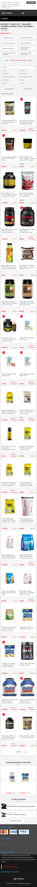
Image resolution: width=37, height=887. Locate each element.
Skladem (6, 73)
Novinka (23, 70)
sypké (4, 83)
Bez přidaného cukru (26, 77)
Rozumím (31, 2)
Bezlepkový (6, 80)
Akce (5, 70)
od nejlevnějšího (9, 89)
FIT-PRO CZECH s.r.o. (12, 867)
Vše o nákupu (6, 838)
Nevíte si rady (5, 33)
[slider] (12, 60)
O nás (3, 844)
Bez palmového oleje (9, 77)
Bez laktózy (23, 73)
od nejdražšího (28, 89)
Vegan (22, 80)
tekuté (22, 83)
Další (20, 752)
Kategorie (4, 18)
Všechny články (17, 821)
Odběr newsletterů (7, 852)
